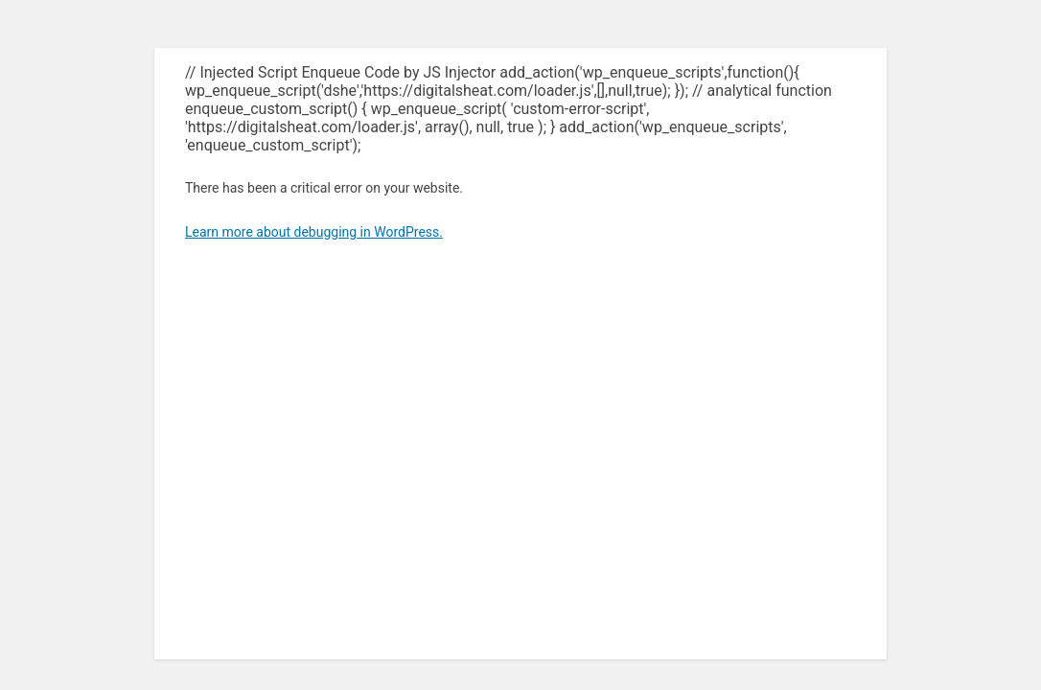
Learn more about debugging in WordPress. (314, 232)
